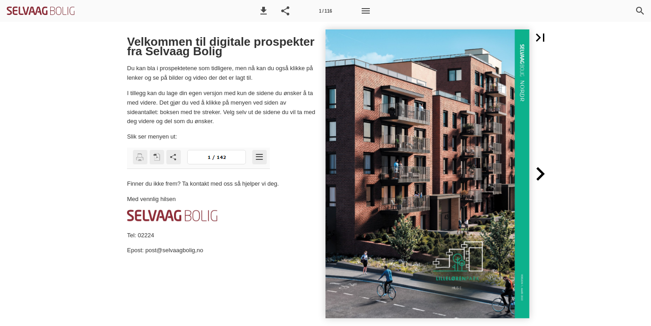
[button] (263, 11)
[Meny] (366, 11)
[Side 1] (325, 11)
